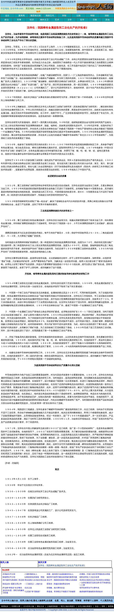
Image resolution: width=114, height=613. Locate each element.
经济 (32, 20)
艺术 (57, 20)
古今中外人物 (28, 606)
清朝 (107, 15)
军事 (19, 20)
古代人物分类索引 (85, 606)
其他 (107, 20)
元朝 (78, 15)
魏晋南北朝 (35, 15)
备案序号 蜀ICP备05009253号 (33, 610)
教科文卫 (44, 20)
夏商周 (21, 15)
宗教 (95, 20)
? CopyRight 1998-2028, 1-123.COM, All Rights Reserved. (71, 610)
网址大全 (40, 606)
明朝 (92, 15)
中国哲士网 (15, 606)
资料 (103, 606)
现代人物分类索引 (68, 606)
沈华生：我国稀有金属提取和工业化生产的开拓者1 (61, 565)
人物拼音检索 (52, 606)
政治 (6, 20)
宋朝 (64, 15)
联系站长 (4, 606)
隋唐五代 (50, 15)
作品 (97, 606)
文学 (70, 20)
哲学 (82, 20)
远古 (7, 15)
